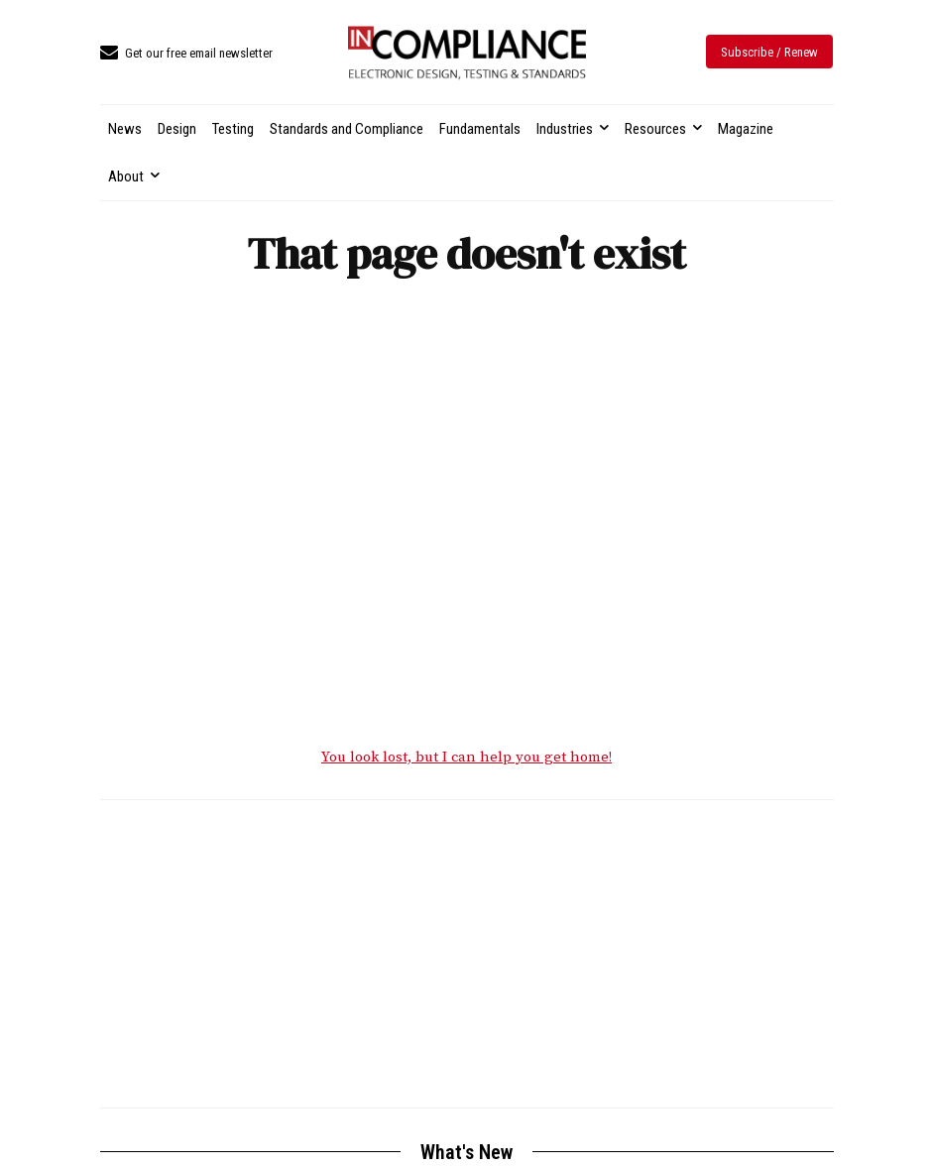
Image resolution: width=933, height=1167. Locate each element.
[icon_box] (186, 54)
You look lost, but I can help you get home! (466, 758)
